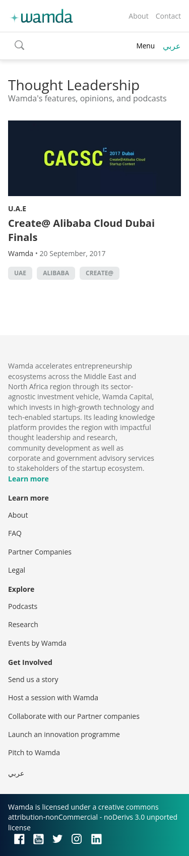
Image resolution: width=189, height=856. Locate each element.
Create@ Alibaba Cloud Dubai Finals (81, 230)
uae (20, 273)
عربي (172, 46)
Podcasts (22, 606)
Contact (168, 16)
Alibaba (56, 273)
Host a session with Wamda (53, 697)
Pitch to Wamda (34, 752)
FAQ (15, 533)
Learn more (28, 478)
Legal (16, 570)
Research (23, 624)
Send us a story (33, 679)
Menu (145, 45)
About (138, 16)
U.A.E (17, 208)
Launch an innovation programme (64, 734)
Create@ (99, 273)
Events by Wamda (37, 643)
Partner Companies (40, 552)
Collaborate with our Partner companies (74, 716)
